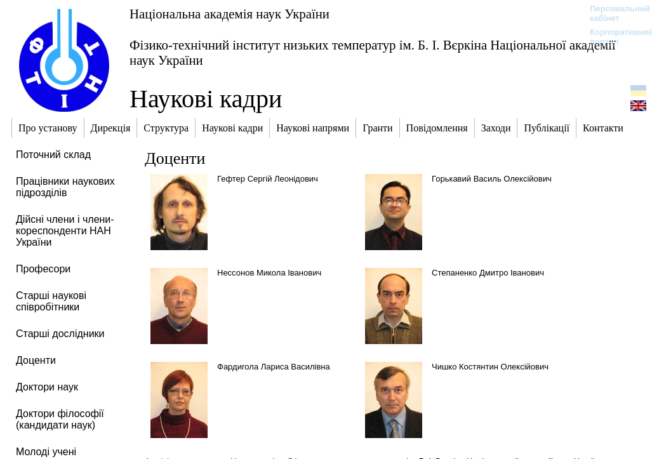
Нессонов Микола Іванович (269, 272)
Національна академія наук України (229, 13)
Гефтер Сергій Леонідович (267, 178)
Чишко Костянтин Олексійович (490, 366)
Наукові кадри (206, 98)
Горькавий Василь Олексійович (492, 178)
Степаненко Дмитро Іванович (488, 272)
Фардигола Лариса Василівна (273, 366)
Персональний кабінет (613, 13)
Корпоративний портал (613, 36)
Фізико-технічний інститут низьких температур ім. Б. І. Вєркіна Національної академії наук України (373, 52)
